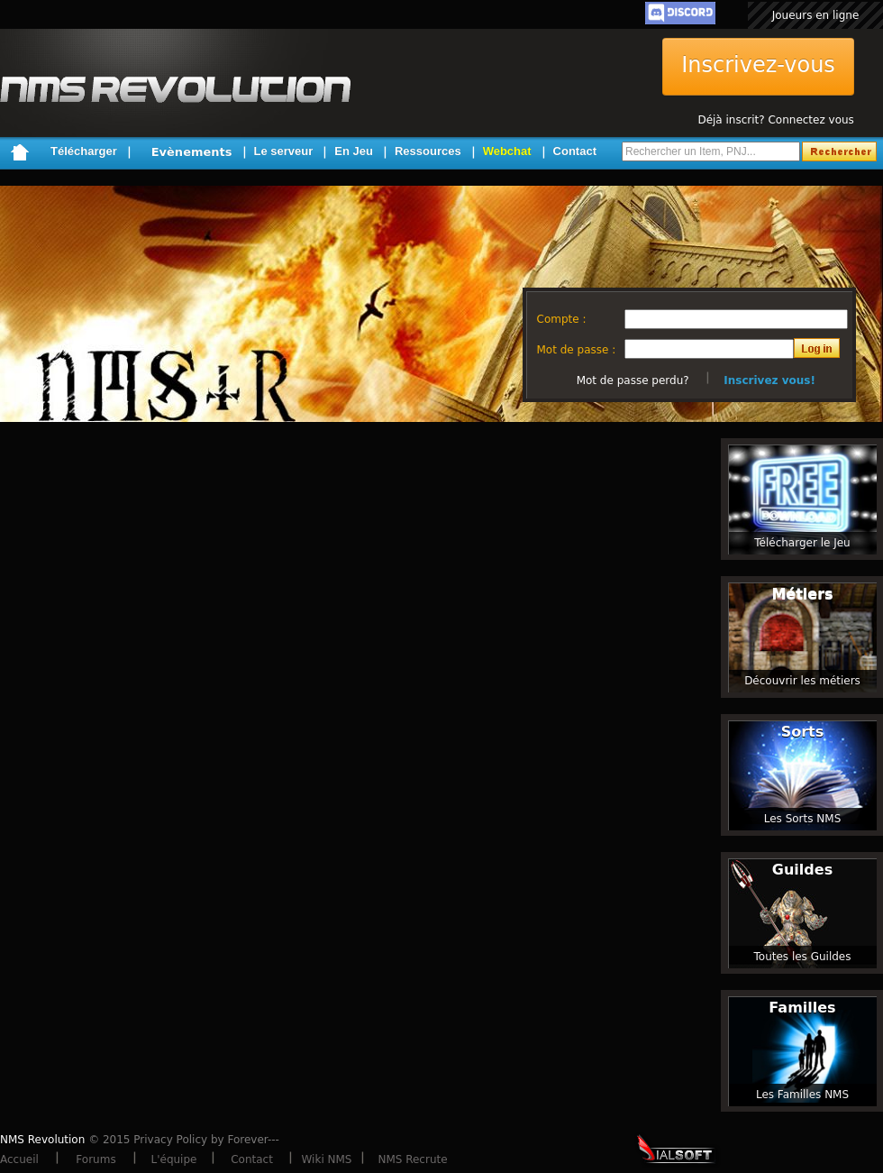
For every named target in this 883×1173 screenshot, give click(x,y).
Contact (574, 151)
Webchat (507, 151)
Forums (95, 1159)
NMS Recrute (412, 1159)
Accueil (19, 1159)
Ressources (428, 151)
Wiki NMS (327, 1159)
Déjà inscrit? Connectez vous (775, 120)
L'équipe (174, 1159)
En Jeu (353, 151)
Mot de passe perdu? (633, 380)
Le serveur (284, 151)
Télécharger (83, 151)
